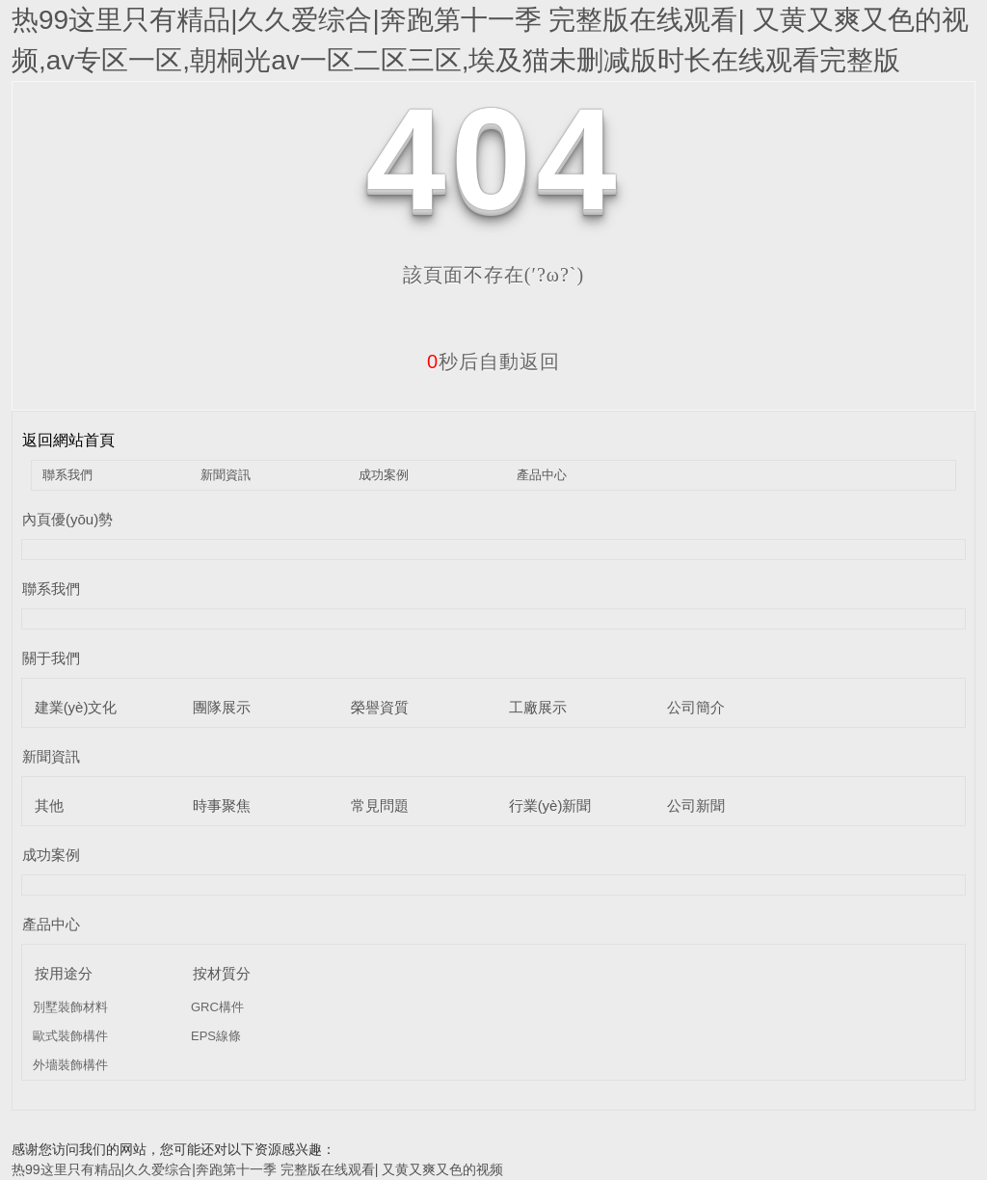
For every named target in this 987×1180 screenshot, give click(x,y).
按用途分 (64, 973)
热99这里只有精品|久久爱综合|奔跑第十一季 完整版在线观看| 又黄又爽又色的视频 (257, 1169)
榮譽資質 (380, 707)
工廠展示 (538, 707)
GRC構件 (217, 1007)
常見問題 (380, 805)
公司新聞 (696, 805)
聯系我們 (67, 475)
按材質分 (222, 973)
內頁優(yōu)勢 (67, 519)
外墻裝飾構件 (70, 1065)
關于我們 (51, 658)
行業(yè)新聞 (550, 805)
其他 (49, 805)
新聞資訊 (225, 475)
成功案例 (384, 475)
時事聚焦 (222, 805)
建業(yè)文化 (76, 707)
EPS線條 (216, 1036)
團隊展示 (222, 707)
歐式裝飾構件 (70, 1036)
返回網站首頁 (68, 440)
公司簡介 (696, 707)
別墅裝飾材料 (70, 1007)
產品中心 (542, 475)
